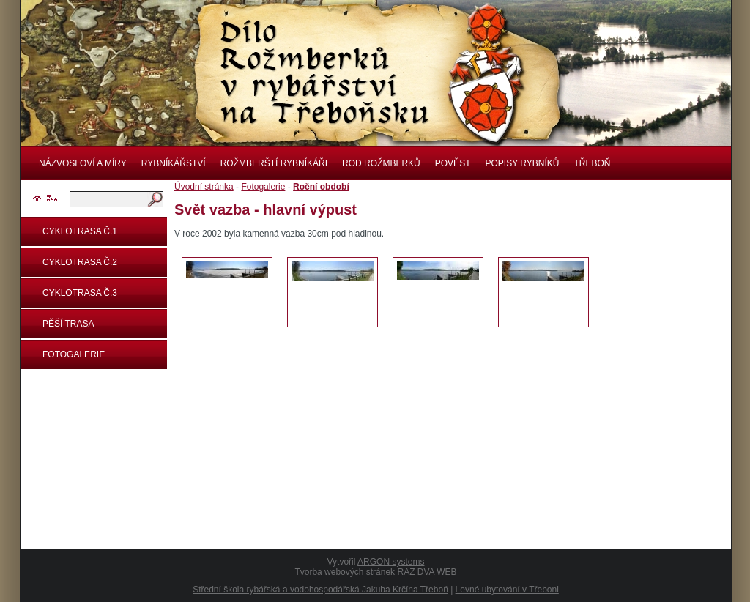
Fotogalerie (73, 354)
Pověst (453, 163)
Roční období (321, 187)
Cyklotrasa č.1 (79, 231)
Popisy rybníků (522, 163)
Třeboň (591, 163)
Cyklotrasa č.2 (79, 262)
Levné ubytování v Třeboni (507, 589)
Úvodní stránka (204, 187)
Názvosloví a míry (83, 163)
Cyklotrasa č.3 (79, 293)
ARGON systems (390, 562)
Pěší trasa (68, 324)
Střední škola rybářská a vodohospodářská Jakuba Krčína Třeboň (320, 589)
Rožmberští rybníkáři (273, 163)
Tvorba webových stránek (344, 572)
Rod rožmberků (381, 163)
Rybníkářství (173, 163)
